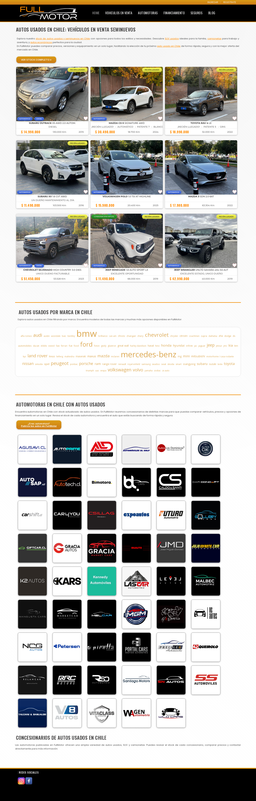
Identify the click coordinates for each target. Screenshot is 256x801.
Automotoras (148, 13)
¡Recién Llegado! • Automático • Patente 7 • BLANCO (127, 126)
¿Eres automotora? (39, 424)
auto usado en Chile (168, 46)
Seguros (197, 13)
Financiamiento (174, 13)
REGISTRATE (229, 2)
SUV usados (172, 38)
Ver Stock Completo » (36, 59)
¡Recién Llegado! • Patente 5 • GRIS (201, 126)
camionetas (214, 38)
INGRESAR (212, 2)
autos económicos (41, 42)
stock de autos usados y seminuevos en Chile (63, 38)
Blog (211, 13)
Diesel (53, 126)
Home (96, 13)
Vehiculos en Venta (118, 13)
